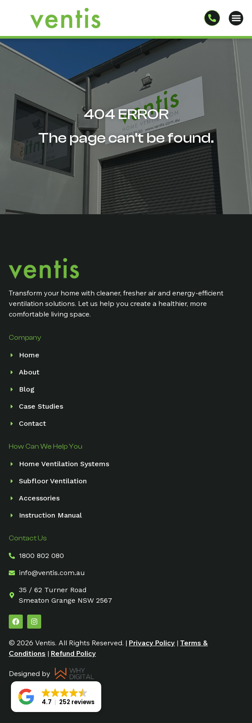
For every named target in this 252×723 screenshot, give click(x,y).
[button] (236, 18)
